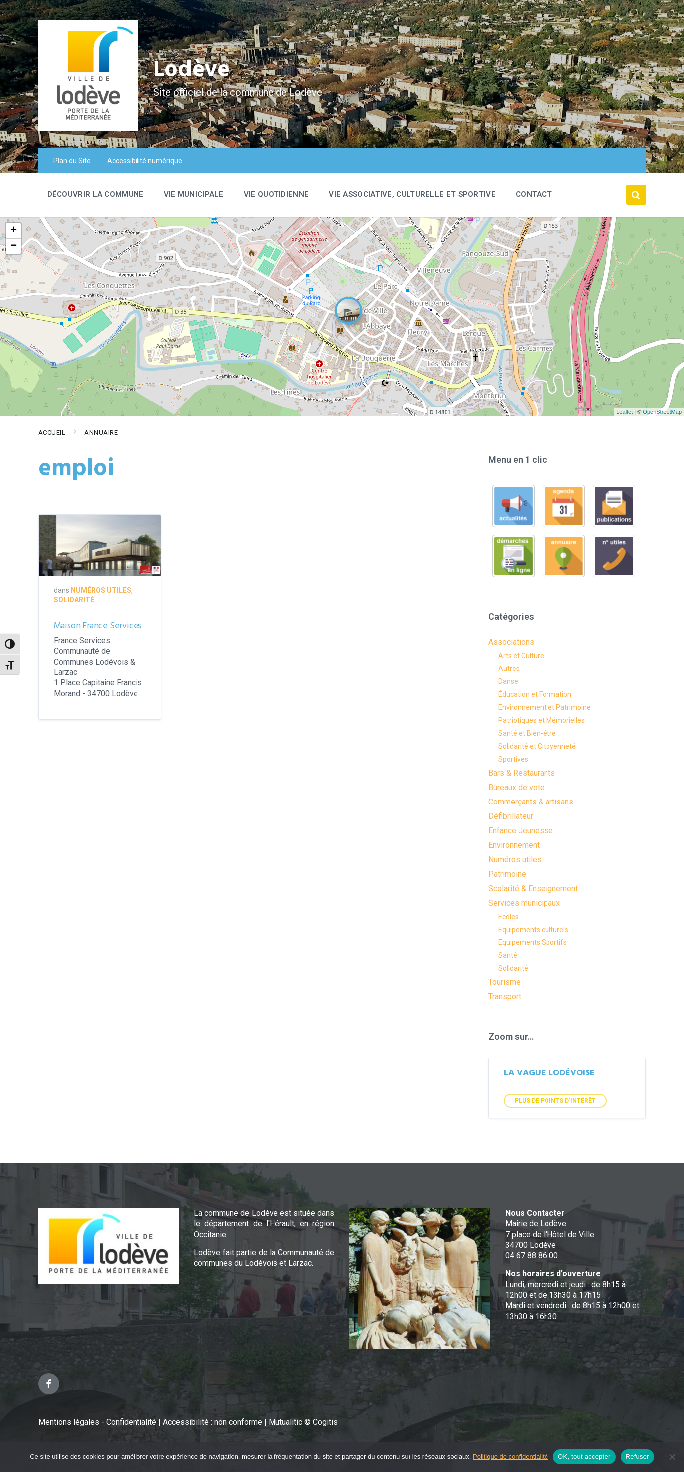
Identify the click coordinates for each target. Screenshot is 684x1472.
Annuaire (101, 432)
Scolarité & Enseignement (533, 888)
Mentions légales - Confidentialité (97, 1422)
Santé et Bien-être (527, 733)
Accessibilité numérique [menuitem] (144, 161)
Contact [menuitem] (534, 194)
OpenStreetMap (662, 412)
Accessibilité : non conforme (213, 1422)
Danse (508, 681)
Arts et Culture (521, 656)
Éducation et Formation (534, 694)
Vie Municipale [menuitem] (194, 194)
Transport (504, 996)
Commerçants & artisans (530, 801)
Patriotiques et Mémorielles (541, 720)
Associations (511, 642)
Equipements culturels (533, 930)
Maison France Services (98, 626)
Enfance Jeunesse (520, 830)
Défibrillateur (510, 816)
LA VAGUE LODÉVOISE (549, 1073)
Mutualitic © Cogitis (303, 1422)
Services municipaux (524, 903)
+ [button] (13, 230)
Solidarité (74, 600)
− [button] (13, 246)
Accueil (52, 432)
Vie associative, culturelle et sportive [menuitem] (412, 194)
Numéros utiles (101, 590)
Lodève (193, 70)
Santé (507, 955)
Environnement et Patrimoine (544, 707)
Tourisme (504, 982)
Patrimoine (507, 874)
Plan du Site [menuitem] (72, 161)
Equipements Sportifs (532, 942)
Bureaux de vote (516, 787)
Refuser (637, 1456)
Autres (509, 668)
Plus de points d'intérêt (555, 1100)
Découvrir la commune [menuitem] (95, 194)
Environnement (514, 845)
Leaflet (624, 412)
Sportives (513, 759)
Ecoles (508, 917)
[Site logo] (88, 128)
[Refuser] (672, 1457)
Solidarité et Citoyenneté (537, 746)
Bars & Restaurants (521, 773)
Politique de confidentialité (510, 1456)
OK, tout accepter (584, 1456)
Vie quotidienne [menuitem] (276, 194)
